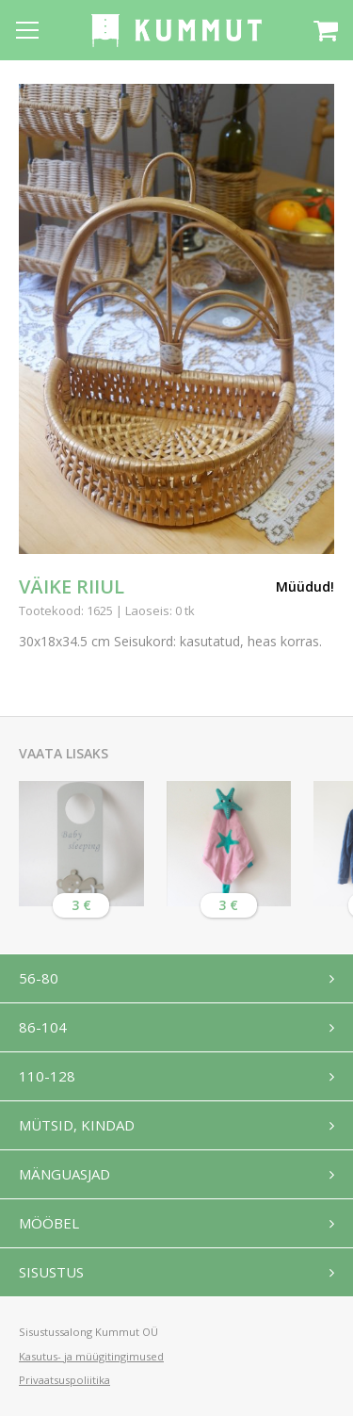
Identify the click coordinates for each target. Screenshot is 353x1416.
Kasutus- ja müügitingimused (91, 1356)
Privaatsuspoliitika (64, 1380)
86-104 (43, 1026)
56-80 (38, 977)
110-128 (47, 1075)
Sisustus (51, 1271)
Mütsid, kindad (77, 1124)
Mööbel (49, 1222)
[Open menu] (27, 30)
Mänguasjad (64, 1173)
